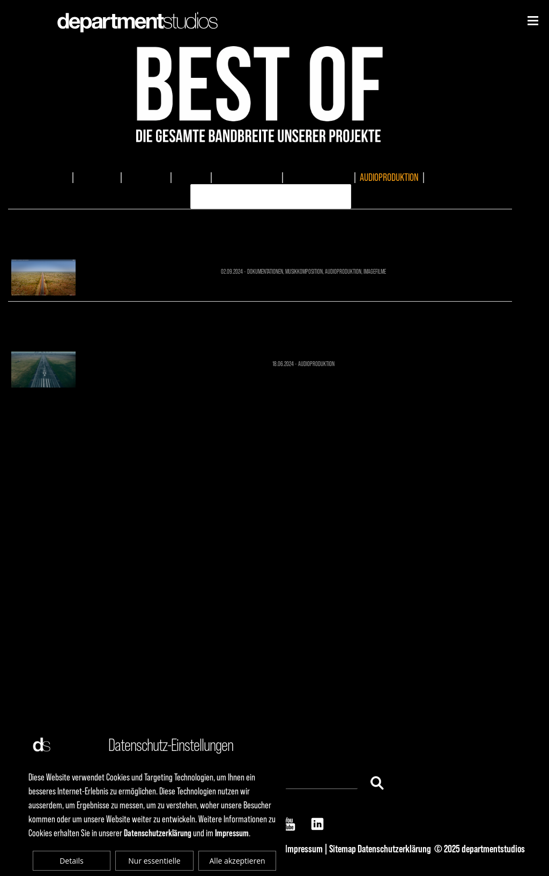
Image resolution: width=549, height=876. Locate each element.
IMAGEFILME (97, 177)
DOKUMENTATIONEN (247, 177)
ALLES (58, 177)
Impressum (304, 849)
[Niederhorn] (533, 21)
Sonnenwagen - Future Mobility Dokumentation (260, 232)
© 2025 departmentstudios (479, 849)
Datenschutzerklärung (394, 849)
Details (72, 861)
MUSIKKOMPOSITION (318, 177)
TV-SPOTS (191, 177)
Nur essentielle (154, 861)
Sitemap (342, 849)
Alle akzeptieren (237, 861)
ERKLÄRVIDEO (449, 177)
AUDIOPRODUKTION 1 (260, 324)
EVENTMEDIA (146, 177)
